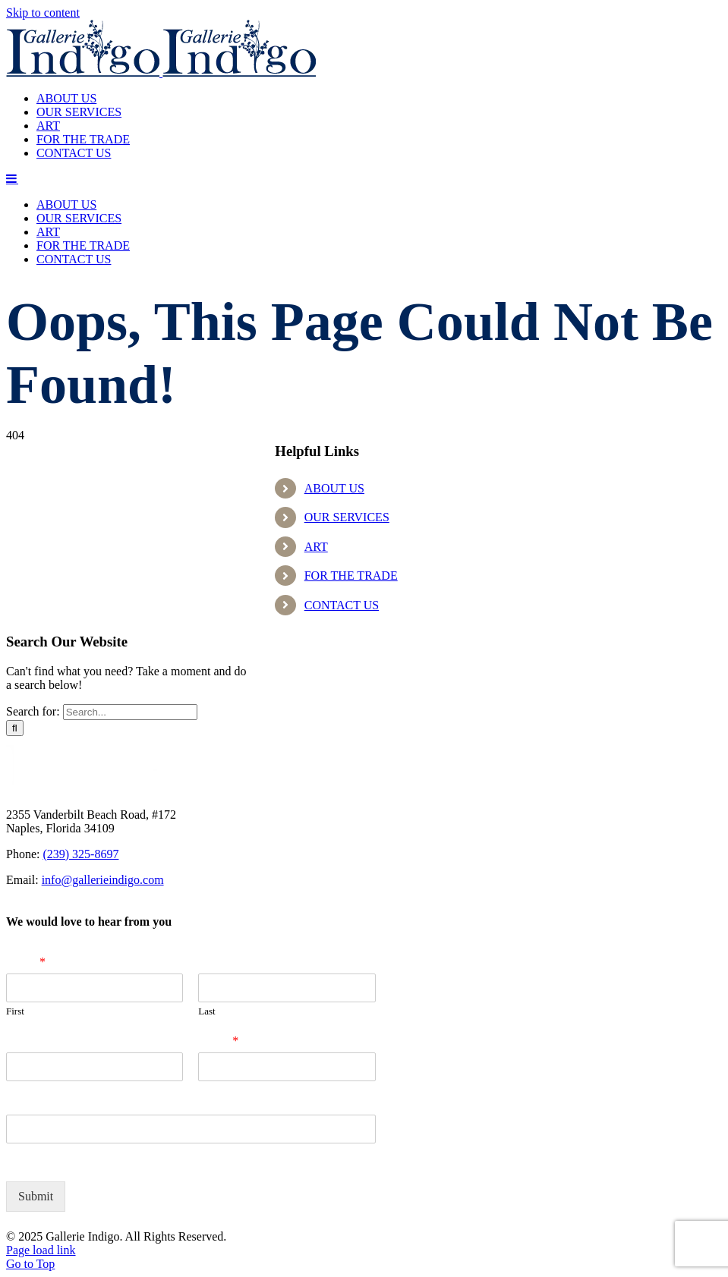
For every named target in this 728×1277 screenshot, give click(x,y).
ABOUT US (334, 488)
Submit (35, 1196)
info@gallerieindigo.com (103, 879)
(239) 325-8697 (80, 854)
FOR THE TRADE (351, 575)
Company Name (48, 1040)
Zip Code (30, 1103)
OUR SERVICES (346, 517)
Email (218, 1040)
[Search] (15, 728)
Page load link (41, 1250)
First (15, 1011)
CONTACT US (341, 605)
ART (316, 546)
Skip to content (43, 12)
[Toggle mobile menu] (12, 178)
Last (206, 1011)
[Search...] (130, 712)
